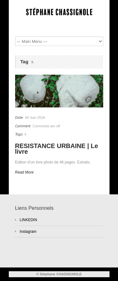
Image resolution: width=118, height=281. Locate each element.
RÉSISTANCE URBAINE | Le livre (56, 148)
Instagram (28, 231)
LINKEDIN (28, 220)
